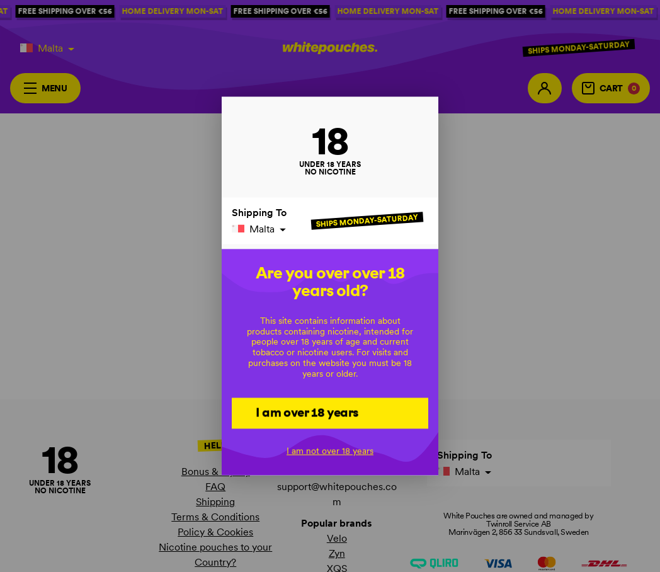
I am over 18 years (307, 412)
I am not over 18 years (330, 451)
